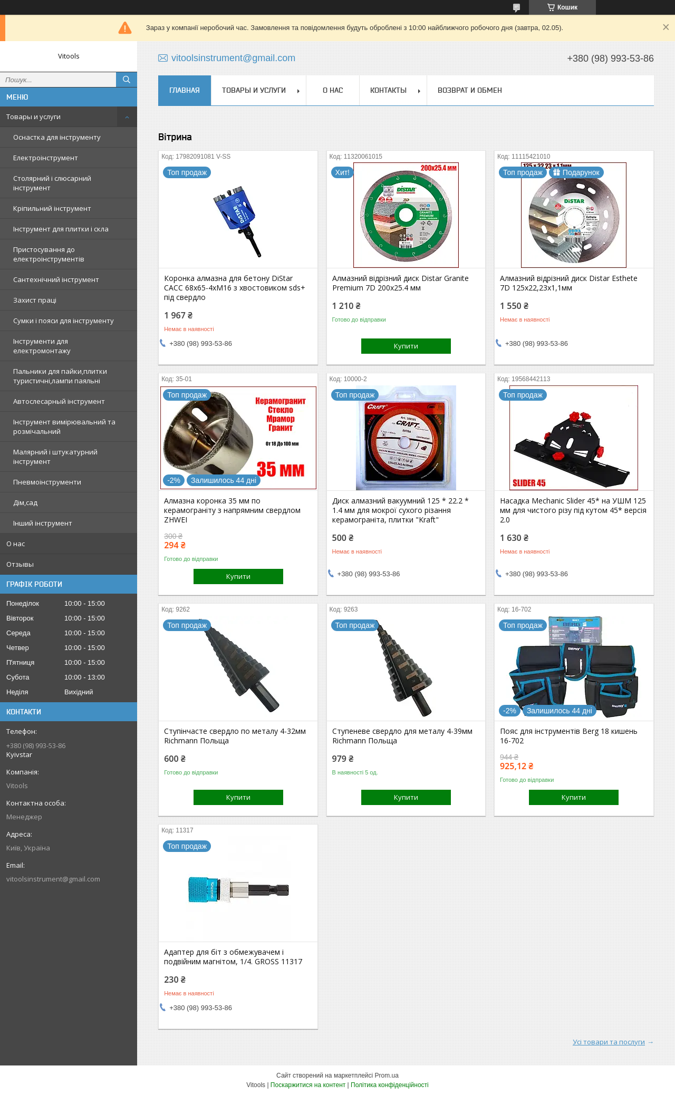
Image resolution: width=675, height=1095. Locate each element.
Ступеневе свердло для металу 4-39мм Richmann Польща (402, 735)
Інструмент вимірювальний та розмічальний (64, 426)
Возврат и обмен (470, 90)
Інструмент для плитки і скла (61, 229)
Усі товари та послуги (609, 1041)
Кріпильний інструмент (52, 208)
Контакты (388, 90)
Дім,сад (25, 502)
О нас (15, 543)
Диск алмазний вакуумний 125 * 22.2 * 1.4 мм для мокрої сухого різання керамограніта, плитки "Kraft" (400, 510)
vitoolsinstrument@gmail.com (53, 879)
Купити (406, 346)
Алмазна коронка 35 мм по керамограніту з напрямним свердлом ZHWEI (232, 510)
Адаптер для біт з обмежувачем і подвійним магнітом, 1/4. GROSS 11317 (233, 956)
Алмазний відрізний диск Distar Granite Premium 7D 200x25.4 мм (400, 283)
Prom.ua (387, 1075)
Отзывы (20, 564)
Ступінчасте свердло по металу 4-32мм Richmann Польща (235, 735)
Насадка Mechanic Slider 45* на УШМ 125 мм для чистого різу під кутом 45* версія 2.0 (573, 510)
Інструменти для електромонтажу (42, 345)
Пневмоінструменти (47, 482)
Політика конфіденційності (390, 1085)
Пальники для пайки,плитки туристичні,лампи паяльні (60, 375)
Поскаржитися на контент (308, 1085)
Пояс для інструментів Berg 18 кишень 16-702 (569, 735)
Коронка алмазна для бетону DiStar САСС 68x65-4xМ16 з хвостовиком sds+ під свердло (234, 288)
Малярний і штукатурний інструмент (55, 456)
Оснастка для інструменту (57, 137)
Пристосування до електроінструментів (48, 254)
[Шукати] (126, 80)
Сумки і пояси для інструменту (63, 320)
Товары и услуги (33, 116)
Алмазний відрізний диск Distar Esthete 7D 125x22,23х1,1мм (569, 283)
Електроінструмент (45, 157)
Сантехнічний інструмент (56, 279)
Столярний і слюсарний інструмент (52, 182)
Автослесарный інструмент (59, 401)
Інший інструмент (42, 523)
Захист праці (34, 300)
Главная (184, 90)
